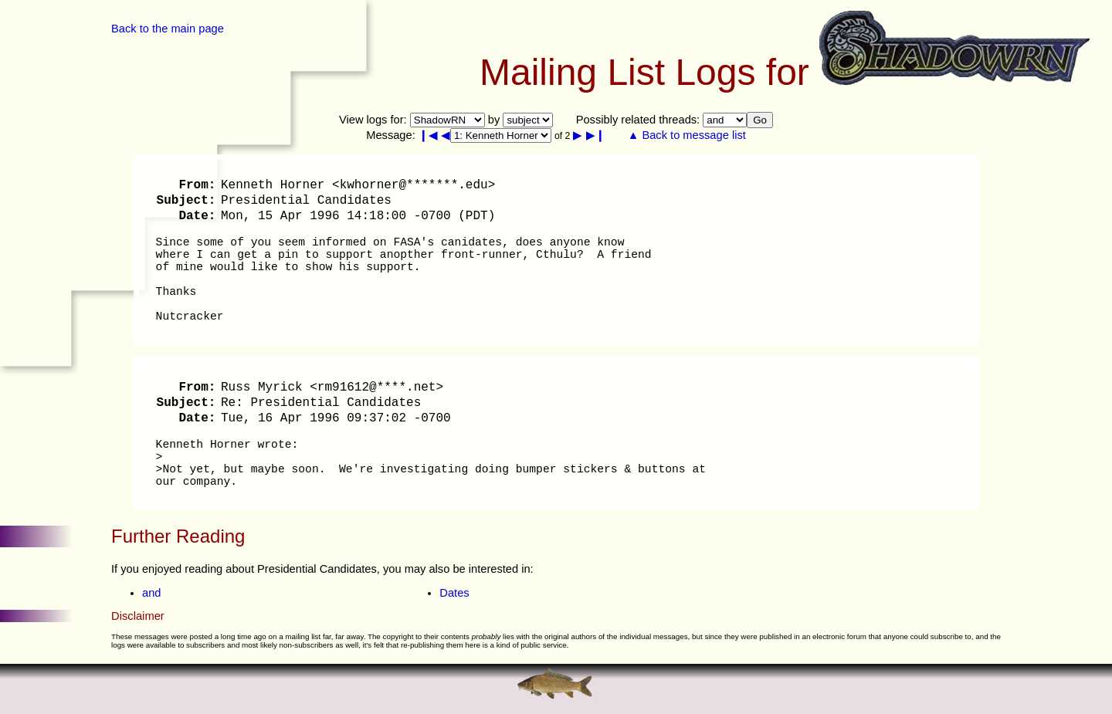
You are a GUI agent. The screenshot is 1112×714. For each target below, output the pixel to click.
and (151, 593)
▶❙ (595, 135)
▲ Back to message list (687, 135)
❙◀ (428, 135)
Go (760, 120)
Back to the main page (167, 28)
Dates (454, 593)
